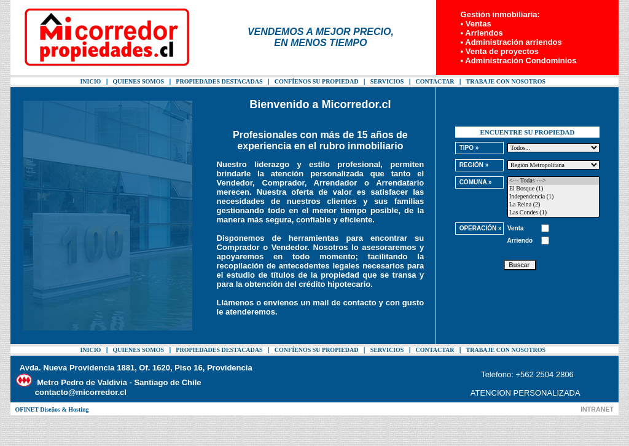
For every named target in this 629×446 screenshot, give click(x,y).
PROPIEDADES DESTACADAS (218, 81)
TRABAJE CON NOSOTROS (504, 81)
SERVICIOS (386, 81)
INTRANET (597, 409)
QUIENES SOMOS (137, 81)
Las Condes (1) (553, 213)
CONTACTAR (434, 81)
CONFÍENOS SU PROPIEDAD (315, 81)
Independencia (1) (553, 197)
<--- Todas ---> (553, 181)
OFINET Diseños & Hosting (49, 409)
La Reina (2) (553, 205)
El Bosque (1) (553, 189)
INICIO (90, 81)
